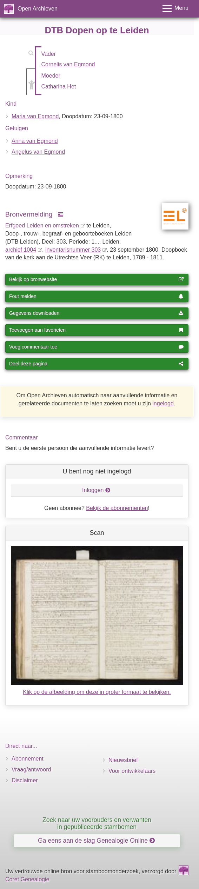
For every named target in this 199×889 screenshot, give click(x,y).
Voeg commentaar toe (96, 347)
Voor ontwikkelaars (131, 771)
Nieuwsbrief (123, 760)
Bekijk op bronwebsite (96, 279)
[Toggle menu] (175, 8)
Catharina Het (58, 86)
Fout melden (96, 296)
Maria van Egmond (35, 116)
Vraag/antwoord (31, 769)
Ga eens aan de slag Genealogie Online (96, 840)
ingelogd (163, 403)
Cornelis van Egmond (68, 64)
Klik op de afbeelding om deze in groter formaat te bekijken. (97, 692)
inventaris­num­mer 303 (73, 250)
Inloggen (96, 490)
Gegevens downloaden (96, 313)
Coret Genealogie (27, 879)
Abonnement (28, 759)
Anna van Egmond (35, 141)
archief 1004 (20, 250)
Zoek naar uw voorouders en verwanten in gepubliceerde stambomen (96, 823)
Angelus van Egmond (38, 152)
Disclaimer (25, 780)
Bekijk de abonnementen (117, 508)
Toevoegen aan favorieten (96, 330)
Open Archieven (38, 9)
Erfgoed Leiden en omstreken (42, 225)
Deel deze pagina (96, 363)
